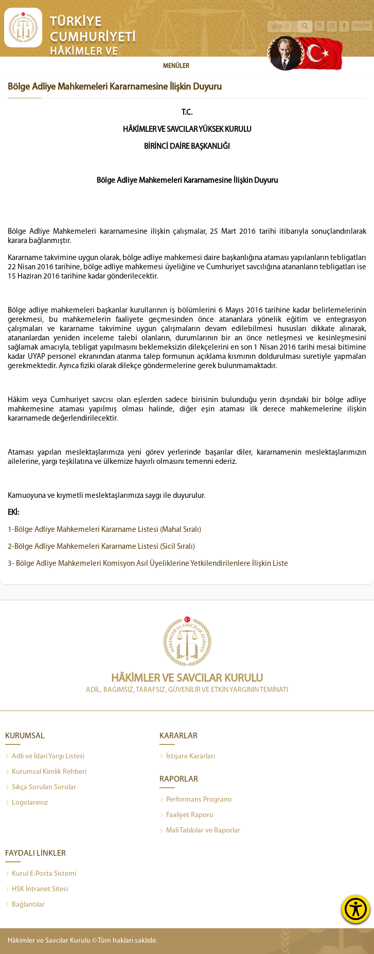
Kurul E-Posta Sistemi (40, 874)
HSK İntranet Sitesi (36, 889)
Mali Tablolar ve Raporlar (199, 831)
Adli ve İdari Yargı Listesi (44, 757)
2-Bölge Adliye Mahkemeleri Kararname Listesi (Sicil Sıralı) (101, 547)
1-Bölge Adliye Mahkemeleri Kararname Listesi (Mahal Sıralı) (104, 530)
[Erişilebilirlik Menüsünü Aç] (356, 909)
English (362, 25)
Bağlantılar (25, 905)
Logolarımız (26, 803)
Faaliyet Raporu (186, 815)
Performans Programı (195, 800)
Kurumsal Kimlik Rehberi (45, 772)
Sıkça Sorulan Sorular (40, 787)
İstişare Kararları (187, 757)
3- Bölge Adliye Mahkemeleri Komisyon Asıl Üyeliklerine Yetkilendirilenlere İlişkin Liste (148, 564)
